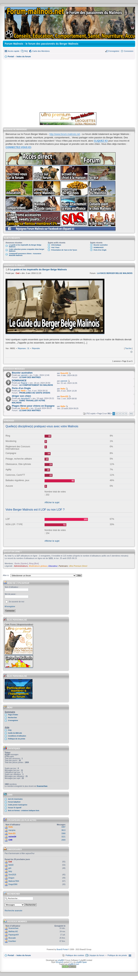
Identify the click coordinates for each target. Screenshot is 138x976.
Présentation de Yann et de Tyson (64, 250)
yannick (24, 375)
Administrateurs (21, 566)
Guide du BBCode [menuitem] (15, 733)
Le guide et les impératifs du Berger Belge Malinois (25, 246)
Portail (11, 56)
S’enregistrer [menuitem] (113, 51)
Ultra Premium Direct (78, 566)
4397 (63, 827)
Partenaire (63, 566)
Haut (131, 352)
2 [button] (116, 414)
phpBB (60, 960)
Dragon (11, 878)
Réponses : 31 (23, 348)
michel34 (12, 837)
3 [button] (120, 414)
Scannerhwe (42, 786)
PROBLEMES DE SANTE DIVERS (34, 393)
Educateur (53, 566)
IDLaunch (59, 962)
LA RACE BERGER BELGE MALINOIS (114, 273)
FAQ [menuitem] (26, 51)
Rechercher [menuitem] (12, 717)
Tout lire (128, 348)
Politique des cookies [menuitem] (75, 955)
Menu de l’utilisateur (16, 583)
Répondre (36, 348)
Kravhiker (12, 941)
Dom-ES (64, 373)
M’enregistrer (10, 607)
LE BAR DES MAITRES (30, 377)
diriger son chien (21, 396)
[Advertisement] (69, 85)
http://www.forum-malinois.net (64, 134)
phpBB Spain (81, 962)
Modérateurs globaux (38, 566)
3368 (63, 833)
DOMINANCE (99, 247)
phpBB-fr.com (73, 964)
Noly (10, 871)
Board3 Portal (62, 949)
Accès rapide (13, 51)
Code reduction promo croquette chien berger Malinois (26, 250)
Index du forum (24, 955)
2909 (63, 840)
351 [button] (131, 414)
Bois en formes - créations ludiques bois (23, 810)
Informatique (56, 245)
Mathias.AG (13, 931)
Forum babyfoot (14, 802)
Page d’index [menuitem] (13, 715)
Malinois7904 (13, 881)
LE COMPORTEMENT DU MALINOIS (36, 385)
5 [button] (126, 414)
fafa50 (10, 865)
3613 (63, 830)
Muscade (12, 938)
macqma (11, 830)
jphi (9, 868)
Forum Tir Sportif (14, 808)
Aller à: (6, 575)
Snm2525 (12, 875)
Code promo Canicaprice (17, 805)
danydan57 (26, 398)
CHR (10, 840)
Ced (17, 273)
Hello (23, 391)
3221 (63, 837)
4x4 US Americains (15, 799)
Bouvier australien (101, 245)
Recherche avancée (13, 910)
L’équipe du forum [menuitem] (96, 955)
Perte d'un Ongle (100, 250)
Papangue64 (13, 935)
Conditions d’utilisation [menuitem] (17, 736)
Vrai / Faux (55, 247)
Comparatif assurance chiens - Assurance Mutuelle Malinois (25, 254)
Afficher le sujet (52, 502)
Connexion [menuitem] (128, 51)
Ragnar (24, 383)
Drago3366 (12, 884)
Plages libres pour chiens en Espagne (33, 405)
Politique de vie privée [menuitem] (16, 739)
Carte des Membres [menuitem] (41, 51)
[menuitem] (117, 955)
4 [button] (123, 414)
